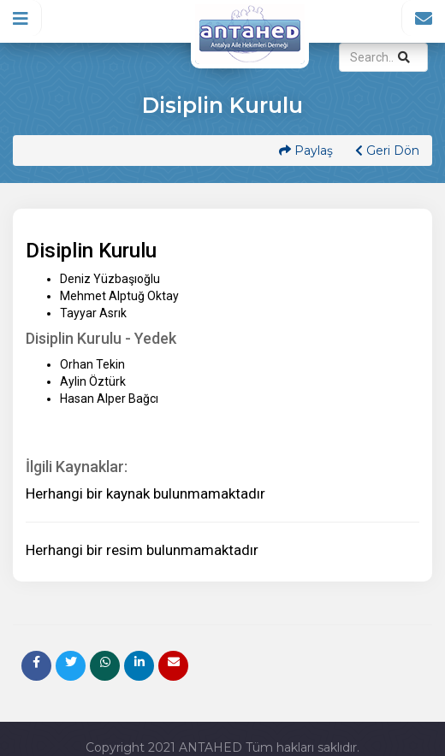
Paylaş (306, 150)
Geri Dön (387, 150)
